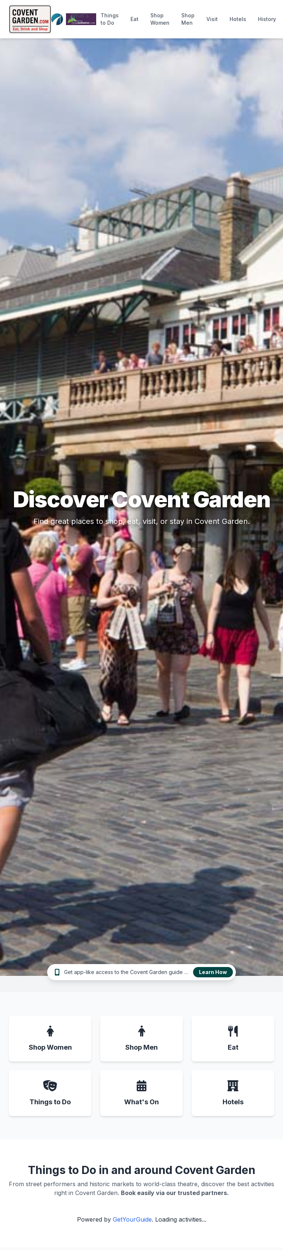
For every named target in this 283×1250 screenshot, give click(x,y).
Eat (134, 19)
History (267, 19)
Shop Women (160, 19)
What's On (80, 19)
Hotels (238, 19)
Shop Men (188, 19)
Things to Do (110, 19)
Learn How (213, 972)
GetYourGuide (132, 1219)
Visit (212, 19)
